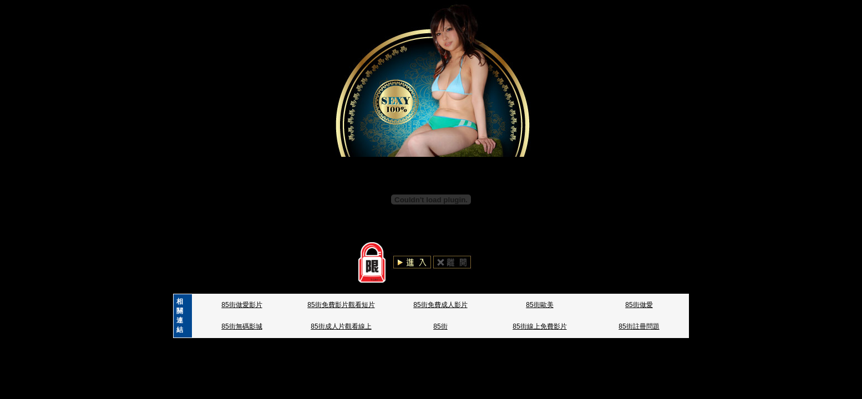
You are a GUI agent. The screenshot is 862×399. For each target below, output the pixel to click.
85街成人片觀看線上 (341, 326)
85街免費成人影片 (440, 305)
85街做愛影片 (241, 305)
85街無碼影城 (241, 326)
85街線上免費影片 (539, 326)
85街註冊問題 (638, 326)
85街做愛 (638, 305)
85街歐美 (539, 305)
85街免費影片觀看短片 (340, 305)
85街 (440, 326)
